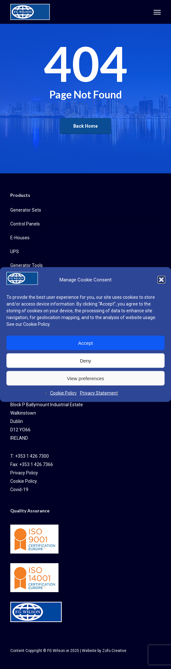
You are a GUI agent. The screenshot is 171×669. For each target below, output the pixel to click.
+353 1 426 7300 (32, 456)
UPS (14, 251)
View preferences (85, 378)
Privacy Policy (24, 472)
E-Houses (20, 237)
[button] (161, 280)
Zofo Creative (114, 650)
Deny (85, 360)
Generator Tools (26, 265)
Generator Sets (25, 210)
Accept (85, 342)
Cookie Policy (36, 324)
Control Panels (25, 223)
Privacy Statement (99, 393)
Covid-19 (19, 489)
